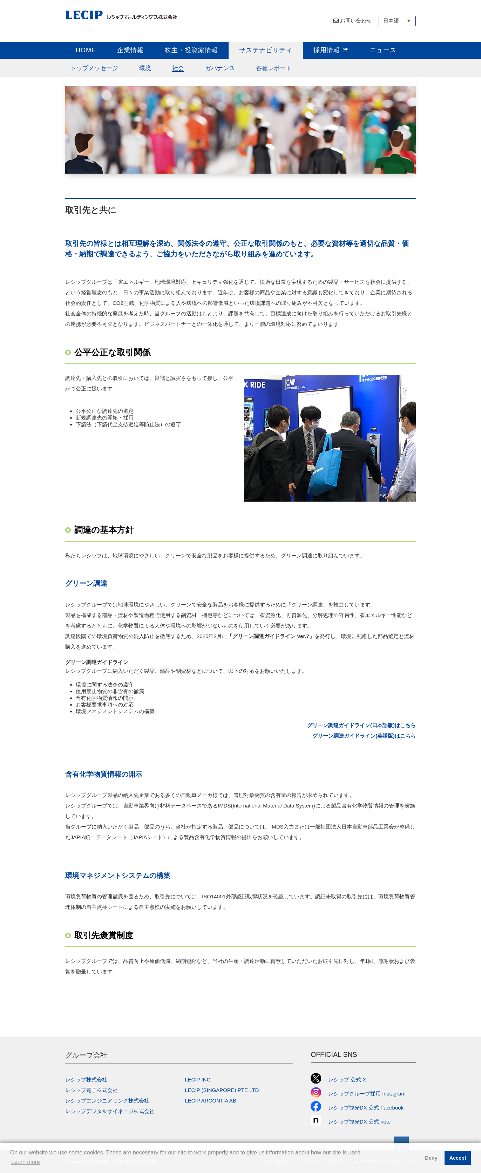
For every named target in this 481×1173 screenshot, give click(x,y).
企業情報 (130, 50)
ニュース (383, 50)
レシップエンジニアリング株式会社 (107, 1101)
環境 (145, 68)
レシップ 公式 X (338, 1079)
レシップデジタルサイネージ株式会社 (110, 1111)
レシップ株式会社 (86, 1079)
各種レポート (274, 68)
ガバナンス (220, 68)
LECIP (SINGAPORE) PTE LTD (222, 1090)
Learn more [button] (25, 1162)
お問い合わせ (356, 21)
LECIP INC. (198, 1079)
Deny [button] (431, 1158)
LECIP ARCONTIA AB (210, 1101)
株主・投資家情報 (191, 50)
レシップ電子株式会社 (91, 1090)
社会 (178, 68)
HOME (86, 50)
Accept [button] (457, 1158)
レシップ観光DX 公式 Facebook (357, 1108)
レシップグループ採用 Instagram (358, 1094)
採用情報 (331, 50)
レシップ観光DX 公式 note (353, 1122)
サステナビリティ (265, 50)
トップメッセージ (94, 68)
